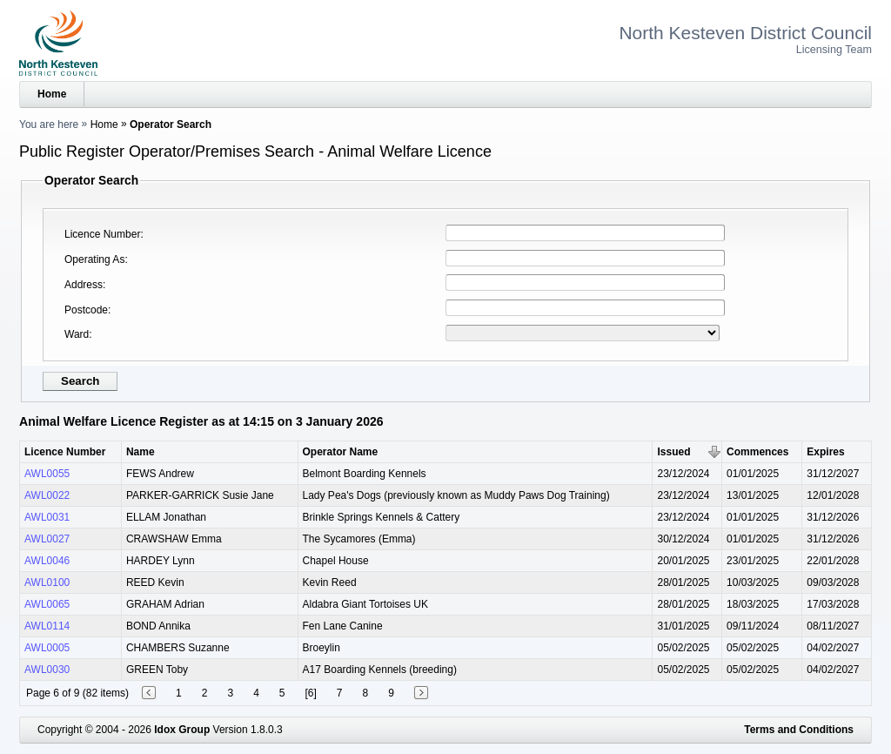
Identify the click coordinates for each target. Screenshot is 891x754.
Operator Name (341, 452)
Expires (825, 452)
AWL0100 (47, 582)
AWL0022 (47, 495)
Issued (673, 452)
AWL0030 (47, 669)
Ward (76, 334)
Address (83, 285)
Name (140, 452)
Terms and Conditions (799, 730)
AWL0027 (47, 539)
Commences (757, 452)
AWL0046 (47, 561)
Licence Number (102, 234)
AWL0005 (47, 648)
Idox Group (182, 730)
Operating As (94, 259)
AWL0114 (47, 626)
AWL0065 (47, 604)
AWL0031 (47, 517)
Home (51, 94)
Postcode (86, 310)
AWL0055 (47, 474)
